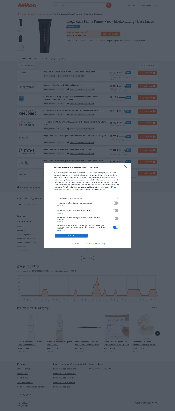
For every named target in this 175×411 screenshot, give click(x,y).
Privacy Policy (100, 243)
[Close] (126, 167)
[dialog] (87, 205)
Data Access (87, 243)
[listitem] (87, 198)
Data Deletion (75, 243)
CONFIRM (71, 235)
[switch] (115, 203)
